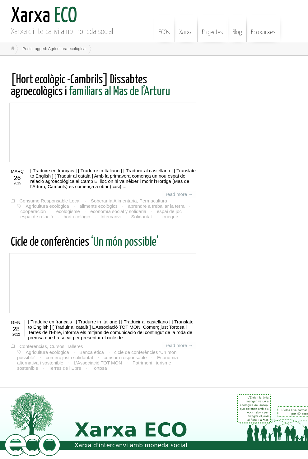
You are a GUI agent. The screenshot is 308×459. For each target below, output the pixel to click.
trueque (169, 216)
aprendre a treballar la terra (155, 206)
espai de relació (36, 216)
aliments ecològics (98, 206)
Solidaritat (140, 216)
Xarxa (186, 27)
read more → (179, 194)
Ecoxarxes (263, 27)
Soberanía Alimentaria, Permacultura (128, 200)
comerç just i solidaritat (69, 357)
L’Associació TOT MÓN (97, 362)
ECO (44, 16)
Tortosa (73, 367)
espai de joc (168, 211)
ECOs (164, 27)
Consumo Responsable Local (49, 200)
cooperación (33, 211)
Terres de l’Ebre (39, 367)
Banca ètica (91, 352)
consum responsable (124, 357)
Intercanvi (110, 216)
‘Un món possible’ (84, 242)
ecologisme (67, 211)
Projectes (212, 27)
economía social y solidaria (118, 211)
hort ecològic (76, 216)
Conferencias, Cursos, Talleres (51, 346)
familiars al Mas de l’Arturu (90, 86)
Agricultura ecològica (47, 206)
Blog (237, 27)
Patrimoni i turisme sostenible (162, 362)
